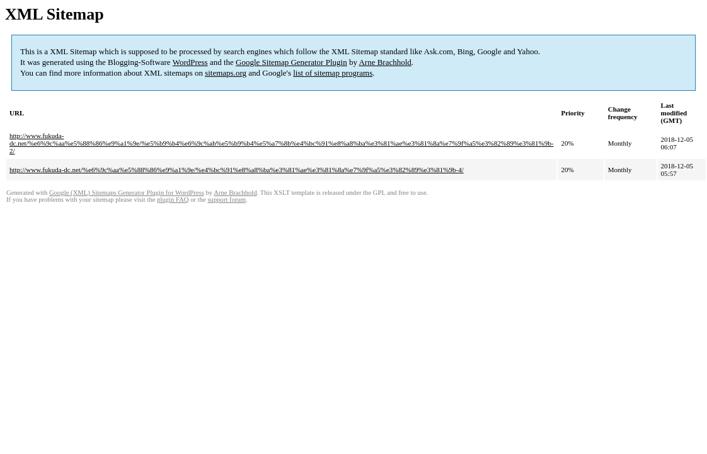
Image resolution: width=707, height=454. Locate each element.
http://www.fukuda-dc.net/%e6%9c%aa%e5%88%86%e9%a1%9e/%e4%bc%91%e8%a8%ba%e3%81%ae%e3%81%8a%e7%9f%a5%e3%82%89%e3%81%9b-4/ (236, 169)
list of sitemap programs (332, 73)
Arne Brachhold (385, 62)
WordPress (190, 62)
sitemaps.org (225, 73)
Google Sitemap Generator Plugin (291, 62)
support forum (226, 199)
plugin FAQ (172, 199)
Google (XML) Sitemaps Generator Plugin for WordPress (126, 192)
